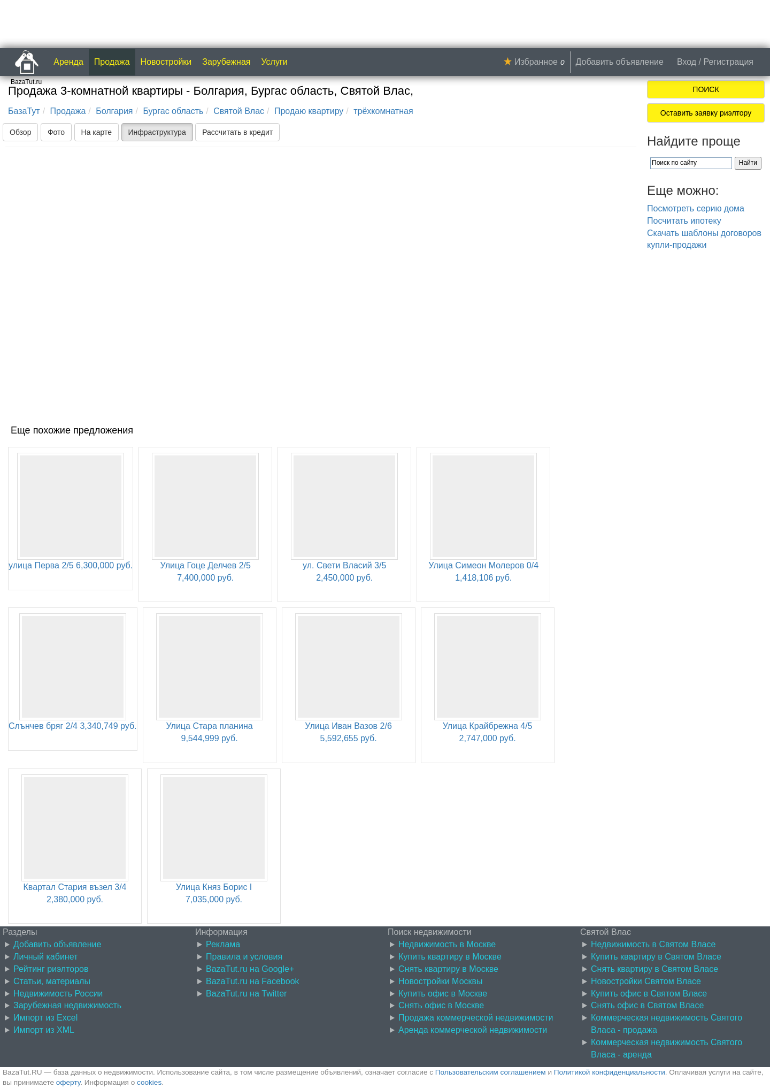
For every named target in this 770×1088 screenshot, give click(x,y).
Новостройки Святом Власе (646, 981)
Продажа (112, 61)
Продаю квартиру (308, 111)
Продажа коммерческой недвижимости (475, 1017)
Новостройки (166, 61)
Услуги (274, 61)
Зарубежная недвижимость (67, 1005)
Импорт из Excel (45, 1017)
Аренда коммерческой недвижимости (472, 1029)
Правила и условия (244, 956)
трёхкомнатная (383, 111)
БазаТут (24, 111)
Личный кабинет (45, 956)
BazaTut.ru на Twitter (246, 993)
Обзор (20, 132)
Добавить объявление (620, 61)
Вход (686, 61)
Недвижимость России (58, 993)
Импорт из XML (43, 1029)
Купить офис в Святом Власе (649, 993)
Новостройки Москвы (440, 981)
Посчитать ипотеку (684, 220)
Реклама (223, 944)
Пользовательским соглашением (490, 1072)
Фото (56, 132)
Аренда (68, 61)
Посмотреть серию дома (695, 208)
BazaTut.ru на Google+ (250, 968)
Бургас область (173, 111)
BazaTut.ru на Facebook (252, 981)
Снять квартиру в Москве (448, 968)
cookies (149, 1082)
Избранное (536, 61)
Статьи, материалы (51, 981)
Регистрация (728, 61)
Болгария (114, 111)
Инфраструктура (157, 132)
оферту (68, 1082)
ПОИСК (705, 89)
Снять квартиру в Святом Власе (654, 968)
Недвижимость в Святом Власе (653, 944)
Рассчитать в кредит (237, 132)
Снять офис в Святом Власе (647, 1005)
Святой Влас (238, 111)
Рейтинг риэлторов (51, 968)
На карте (96, 132)
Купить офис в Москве (442, 993)
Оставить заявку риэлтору (705, 113)
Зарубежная (226, 61)
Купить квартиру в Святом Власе (656, 956)
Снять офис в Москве (441, 1005)
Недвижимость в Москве (447, 944)
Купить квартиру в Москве (450, 956)
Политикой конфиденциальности (609, 1072)
